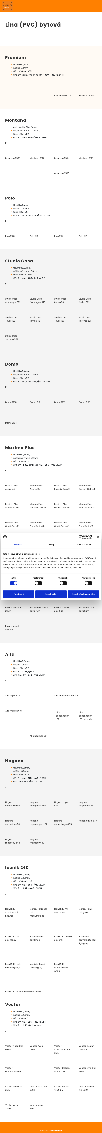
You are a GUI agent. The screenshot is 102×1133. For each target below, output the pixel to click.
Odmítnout (19, 594)
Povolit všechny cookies (83, 594)
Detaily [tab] (51, 544)
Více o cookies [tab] (84, 544)
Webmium (57, 1130)
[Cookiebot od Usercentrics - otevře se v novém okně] (80, 537)
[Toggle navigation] (97, 6)
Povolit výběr (51, 594)
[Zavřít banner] (98, 537)
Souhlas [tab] (18, 544)
